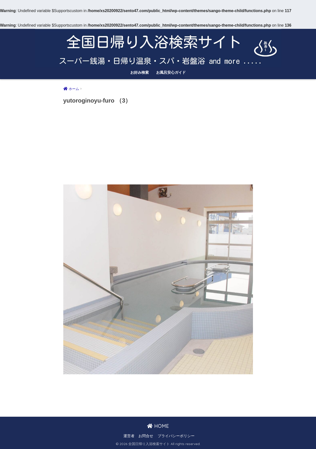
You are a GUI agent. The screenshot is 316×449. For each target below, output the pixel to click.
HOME (158, 426)
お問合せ (145, 436)
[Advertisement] (158, 145)
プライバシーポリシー (176, 436)
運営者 (128, 436)
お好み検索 (139, 72)
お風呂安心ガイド (171, 72)
